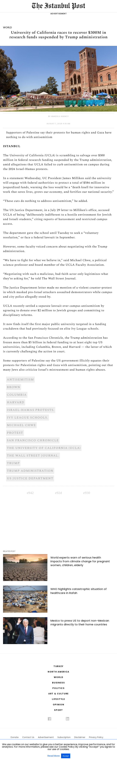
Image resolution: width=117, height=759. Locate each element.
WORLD (58, 677)
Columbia (17, 394)
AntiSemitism (20, 379)
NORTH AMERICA (58, 671)
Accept (66, 756)
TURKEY (58, 666)
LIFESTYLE (58, 699)
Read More (54, 755)
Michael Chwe (21, 425)
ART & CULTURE (58, 693)
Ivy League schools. (27, 417)
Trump (13, 463)
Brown (13, 387)
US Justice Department (30, 478)
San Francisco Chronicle (33, 440)
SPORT (58, 710)
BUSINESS (58, 682)
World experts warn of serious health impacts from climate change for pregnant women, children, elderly (80, 561)
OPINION (58, 704)
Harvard (15, 402)
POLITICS (58, 688)
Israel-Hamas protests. (31, 410)
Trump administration (30, 471)
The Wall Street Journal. (33, 455)
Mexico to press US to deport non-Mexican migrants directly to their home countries (79, 622)
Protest (15, 433)
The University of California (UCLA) (44, 448)
